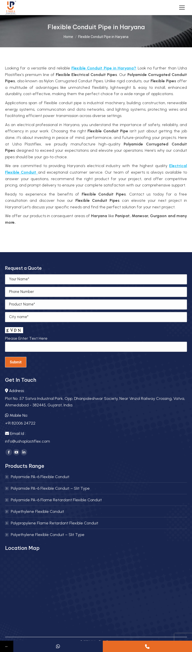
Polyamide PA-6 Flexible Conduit (40, 476)
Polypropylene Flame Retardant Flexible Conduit (54, 523)
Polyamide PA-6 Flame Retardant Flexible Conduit (56, 499)
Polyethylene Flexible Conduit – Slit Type (47, 534)
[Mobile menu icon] (182, 8)
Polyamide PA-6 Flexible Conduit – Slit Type (50, 488)
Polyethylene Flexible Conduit (37, 511)
